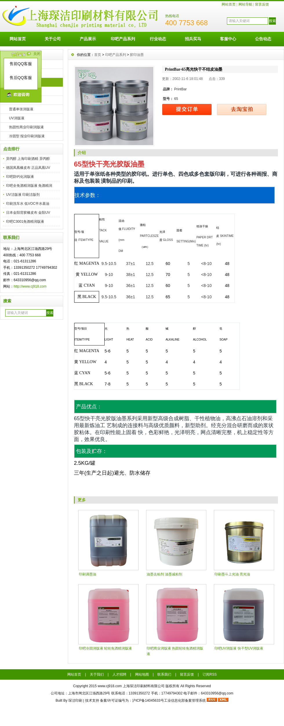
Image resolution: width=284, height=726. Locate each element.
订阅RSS (210, 674)
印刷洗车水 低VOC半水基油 (27, 204)
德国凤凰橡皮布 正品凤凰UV (28, 168)
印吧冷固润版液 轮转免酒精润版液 (105, 648)
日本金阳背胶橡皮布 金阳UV (28, 213)
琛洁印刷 (75, 700)
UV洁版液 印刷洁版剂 (23, 195)
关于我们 (97, 674)
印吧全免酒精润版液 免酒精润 (29, 186)
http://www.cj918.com (30, 286)
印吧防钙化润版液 (20, 177)
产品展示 (88, 38)
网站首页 (229, 4)
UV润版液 (16, 118)
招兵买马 (193, 38)
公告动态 (263, 38)
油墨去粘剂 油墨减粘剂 (164, 574)
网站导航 (245, 4)
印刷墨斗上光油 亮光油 (232, 574)
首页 (97, 55)
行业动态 (158, 38)
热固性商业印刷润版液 (26, 127)
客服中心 (228, 38)
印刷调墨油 (87, 574)
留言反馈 (262, 4)
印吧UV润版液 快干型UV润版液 (238, 648)
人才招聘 (119, 674)
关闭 (36, 54)
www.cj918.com (110, 686)
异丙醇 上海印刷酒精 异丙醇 (28, 159)
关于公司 (53, 38)
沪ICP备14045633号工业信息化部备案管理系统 (168, 700)
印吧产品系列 (123, 38)
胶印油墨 (137, 55)
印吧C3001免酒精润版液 (25, 222)
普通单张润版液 (21, 109)
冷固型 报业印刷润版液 (27, 136)
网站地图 (142, 674)
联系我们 (164, 674)
